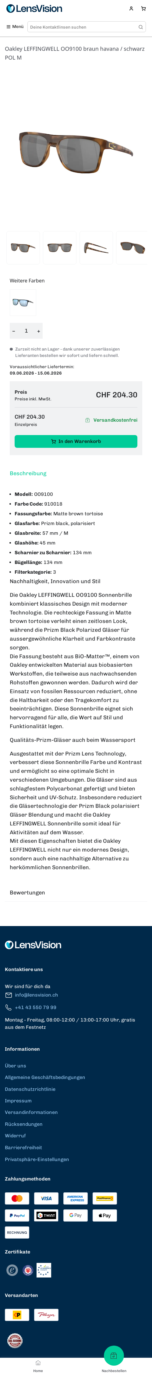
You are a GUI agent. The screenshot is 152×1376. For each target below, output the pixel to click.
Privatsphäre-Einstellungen (37, 1159)
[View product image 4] (133, 247)
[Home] (38, 1363)
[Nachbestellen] (114, 1356)
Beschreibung (28, 473)
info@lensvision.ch (31, 995)
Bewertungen (27, 892)
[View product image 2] (59, 247)
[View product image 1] (23, 247)
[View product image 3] (96, 247)
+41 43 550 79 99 (30, 1007)
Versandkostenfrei (110, 420)
